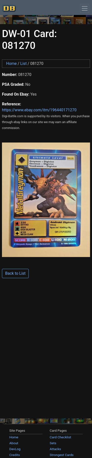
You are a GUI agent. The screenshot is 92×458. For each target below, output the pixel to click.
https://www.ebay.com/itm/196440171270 (39, 110)
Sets (53, 443)
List (23, 63)
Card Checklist (60, 437)
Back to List (15, 273)
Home (11, 63)
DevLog (14, 449)
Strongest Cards (62, 455)
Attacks (55, 449)
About (13, 443)
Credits (14, 455)
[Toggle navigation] (84, 8)
